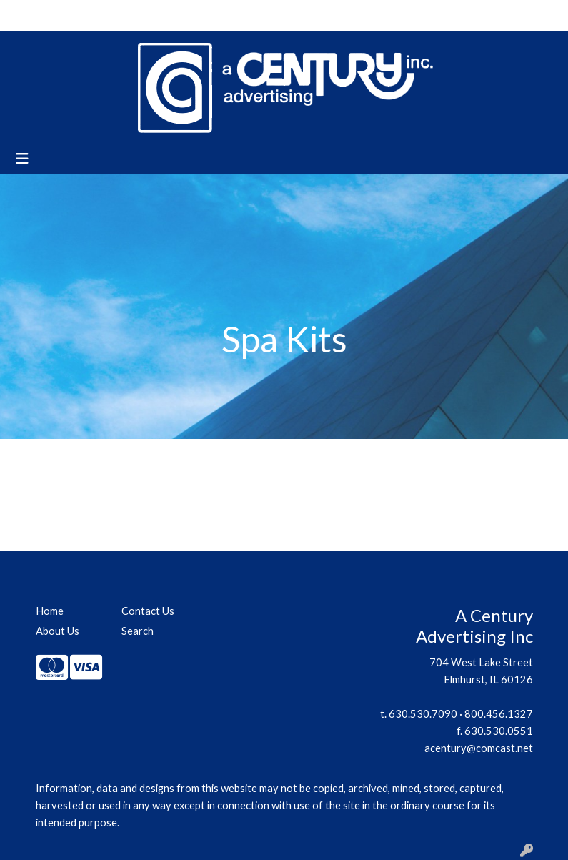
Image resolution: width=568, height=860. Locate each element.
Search (424, 15)
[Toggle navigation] (22, 158)
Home (29, 15)
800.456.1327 (498, 714)
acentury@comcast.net (478, 748)
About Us (77, 15)
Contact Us (139, 15)
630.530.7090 (423, 714)
